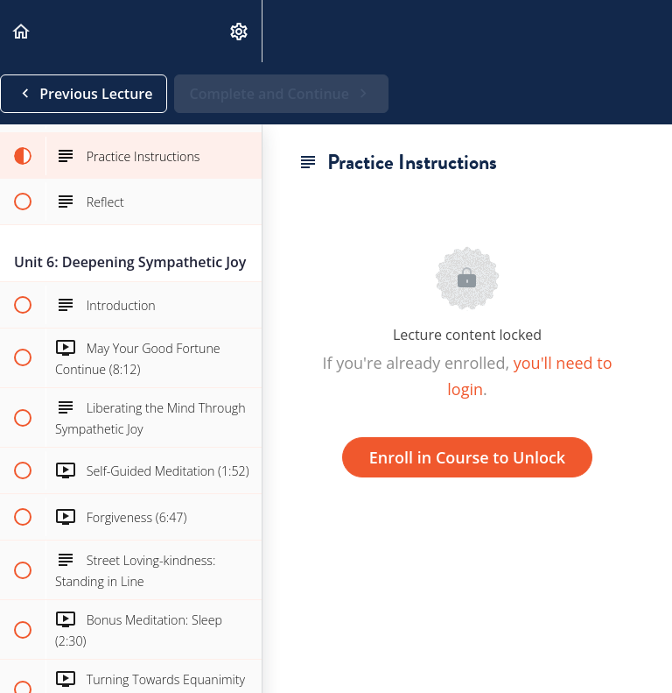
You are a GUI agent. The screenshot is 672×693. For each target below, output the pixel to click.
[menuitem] (240, 31)
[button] (22, 31)
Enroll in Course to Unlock (467, 457)
